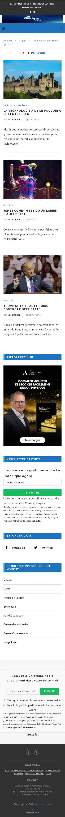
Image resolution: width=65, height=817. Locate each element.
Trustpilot (33, 734)
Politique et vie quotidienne (15, 105)
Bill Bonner (14, 119)
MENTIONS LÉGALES (34, 773)
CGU (7, 770)
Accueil (7, 40)
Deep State (8, 205)
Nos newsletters (43, 4)
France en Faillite (13, 597)
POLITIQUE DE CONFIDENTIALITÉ (27, 770)
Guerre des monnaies (15, 624)
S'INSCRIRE (33, 492)
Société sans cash (13, 615)
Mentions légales (32, 8)
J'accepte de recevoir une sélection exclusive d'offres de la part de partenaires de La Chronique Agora (32, 705)
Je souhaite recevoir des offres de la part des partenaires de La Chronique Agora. (32, 510)
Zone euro (9, 606)
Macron (7, 580)
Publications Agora (43, 804)
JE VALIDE (49, 691)
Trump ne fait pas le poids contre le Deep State (25, 307)
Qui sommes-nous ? (20, 4)
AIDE (48, 773)
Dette (6, 589)
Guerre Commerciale (15, 633)
